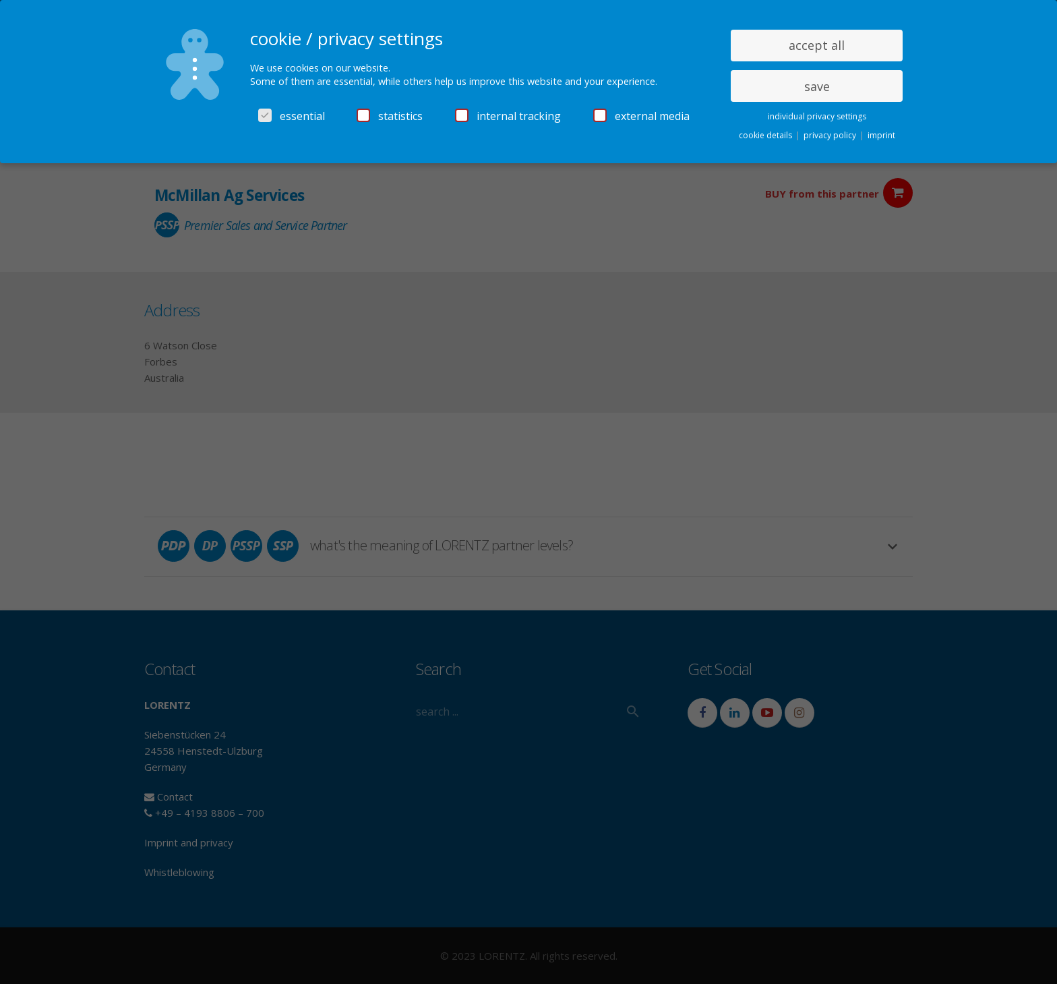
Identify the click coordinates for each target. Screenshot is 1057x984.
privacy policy (831, 135)
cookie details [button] (766, 135)
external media (641, 116)
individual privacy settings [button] (817, 116)
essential (291, 116)
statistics (390, 116)
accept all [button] (817, 45)
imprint (881, 135)
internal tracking (508, 116)
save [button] (817, 86)
